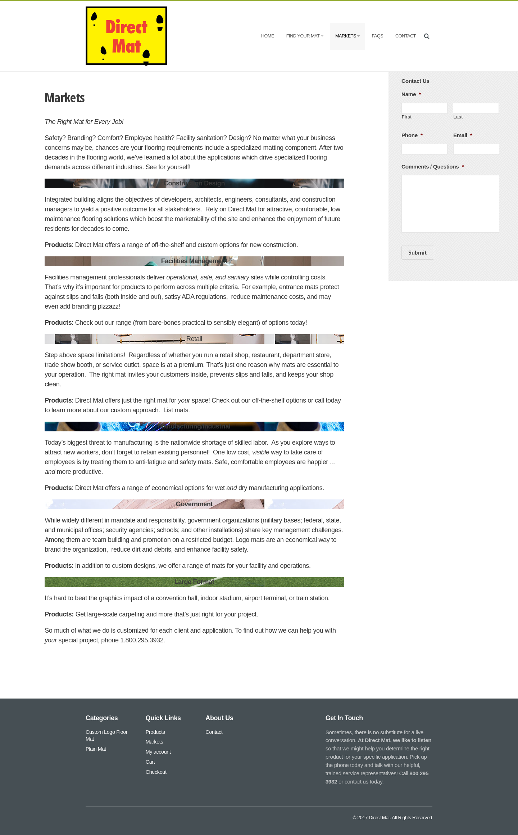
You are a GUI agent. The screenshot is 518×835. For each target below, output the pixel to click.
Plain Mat (96, 749)
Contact (405, 36)
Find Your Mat (304, 36)
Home (267, 36)
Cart (150, 762)
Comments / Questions (432, 166)
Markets (347, 36)
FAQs (377, 36)
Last (458, 117)
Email (462, 135)
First (407, 117)
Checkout (156, 772)
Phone (412, 135)
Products (155, 732)
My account (158, 752)
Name (411, 94)
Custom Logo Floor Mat (106, 735)
